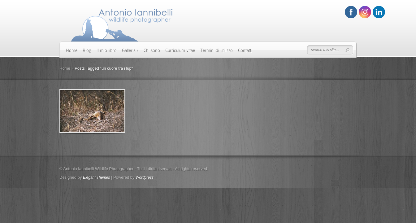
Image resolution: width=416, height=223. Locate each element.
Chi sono (152, 50)
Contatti (245, 50)
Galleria (130, 50)
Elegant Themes (96, 177)
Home (71, 50)
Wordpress (145, 177)
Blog (87, 50)
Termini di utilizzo (216, 50)
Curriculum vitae (180, 50)
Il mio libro (107, 50)
